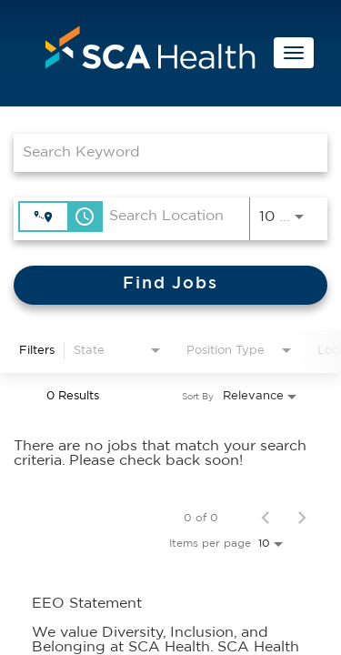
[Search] (170, 285)
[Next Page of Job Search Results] (302, 517)
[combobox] (161, 152)
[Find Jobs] (170, 285)
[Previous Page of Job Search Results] (265, 517)
